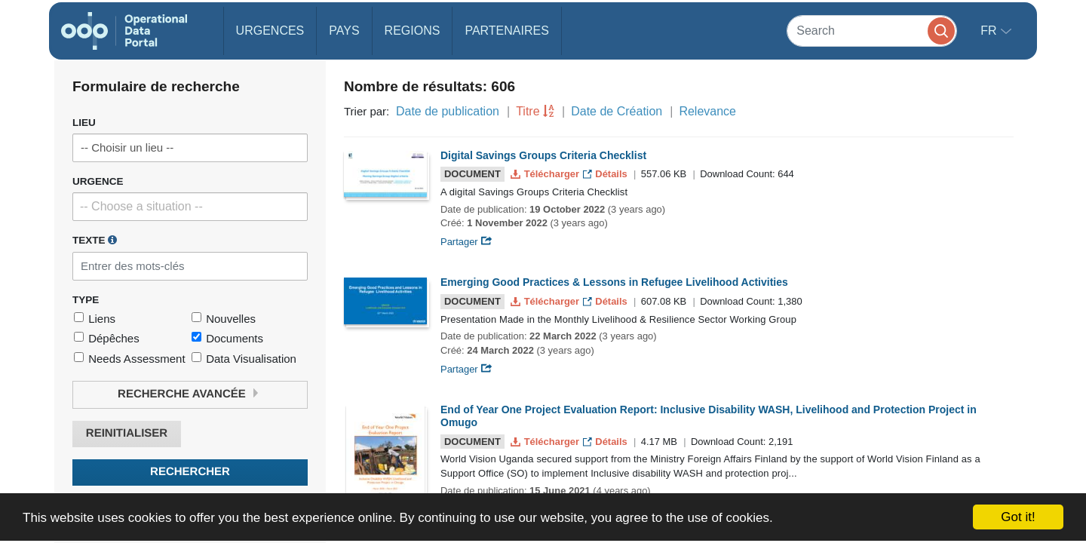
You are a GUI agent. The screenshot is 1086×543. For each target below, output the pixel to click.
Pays (344, 30)
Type (85, 299)
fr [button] (990, 30)
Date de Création (616, 111)
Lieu (84, 122)
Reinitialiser (126, 433)
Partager (466, 241)
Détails (606, 173)
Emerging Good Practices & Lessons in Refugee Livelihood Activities (614, 282)
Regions (412, 30)
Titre (527, 111)
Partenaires (506, 30)
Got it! (1018, 517)
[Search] (872, 30)
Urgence (98, 181)
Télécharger (546, 173)
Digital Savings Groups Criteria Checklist (543, 155)
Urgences (270, 30)
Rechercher (190, 471)
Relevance (707, 111)
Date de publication (447, 111)
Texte (94, 240)
